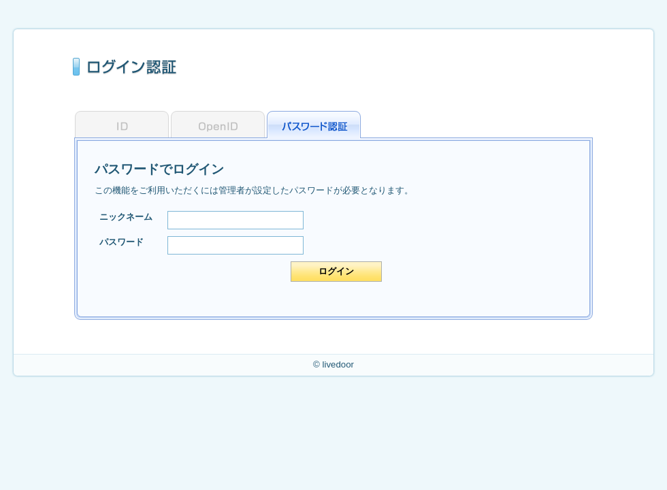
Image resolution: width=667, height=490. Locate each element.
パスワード (121, 242)
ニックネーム (125, 217)
